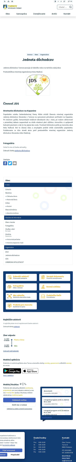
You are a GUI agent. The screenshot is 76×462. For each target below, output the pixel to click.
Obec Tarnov (18, 442)
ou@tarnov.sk (67, 429)
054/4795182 (66, 424)
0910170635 (66, 426)
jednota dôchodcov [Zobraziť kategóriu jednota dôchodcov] (22, 119)
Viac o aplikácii (8, 343)
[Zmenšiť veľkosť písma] (58, 1)
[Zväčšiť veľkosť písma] (64, 1)
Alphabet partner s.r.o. (29, 440)
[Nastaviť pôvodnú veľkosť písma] (61, 1)
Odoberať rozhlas (19, 368)
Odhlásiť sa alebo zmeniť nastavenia (19, 377)
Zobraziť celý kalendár (11, 319)
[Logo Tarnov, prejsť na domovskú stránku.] (12, 7)
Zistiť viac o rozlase (19, 373)
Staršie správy (47, 385)
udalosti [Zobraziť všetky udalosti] (17, 295)
